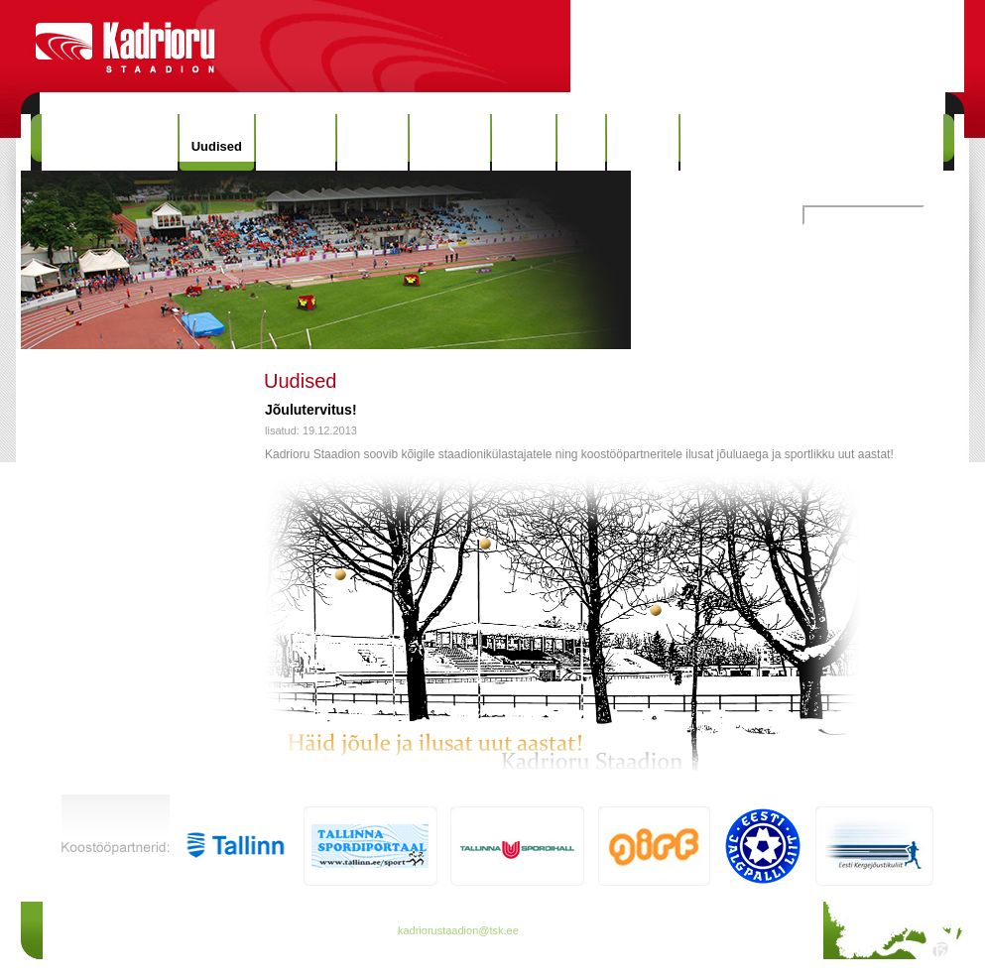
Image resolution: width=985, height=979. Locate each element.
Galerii (524, 142)
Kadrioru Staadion (110, 142)
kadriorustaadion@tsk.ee (458, 930)
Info (581, 142)
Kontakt (643, 142)
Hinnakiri (295, 142)
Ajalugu (373, 142)
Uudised (216, 146)
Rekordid (449, 142)
